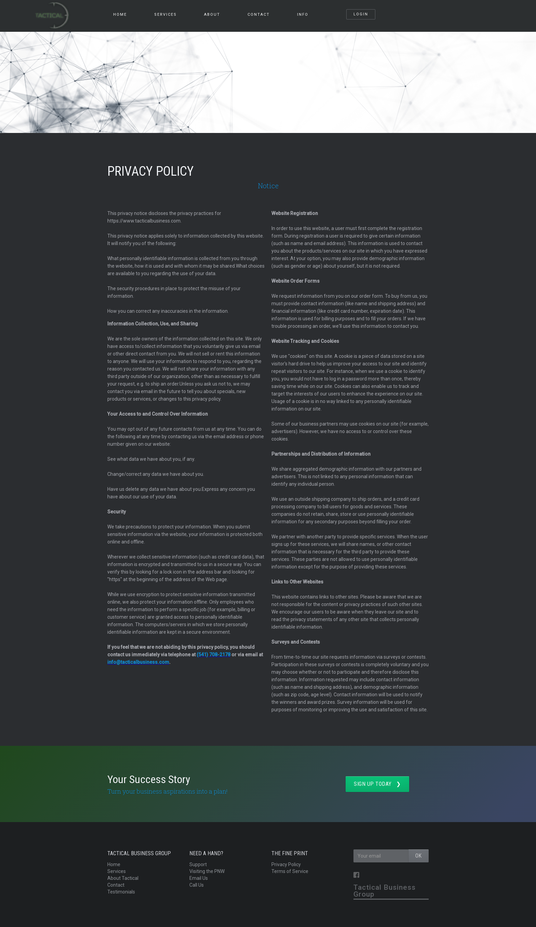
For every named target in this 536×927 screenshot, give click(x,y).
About (212, 14)
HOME (120, 14)
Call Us (196, 885)
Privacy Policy (286, 864)
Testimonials (121, 892)
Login (360, 14)
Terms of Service (289, 871)
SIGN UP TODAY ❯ (377, 784)
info (302, 14)
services (165, 14)
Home (113, 864)
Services (116, 871)
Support (198, 864)
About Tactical (122, 878)
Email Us (198, 878)
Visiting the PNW (207, 871)
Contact (258, 14)
